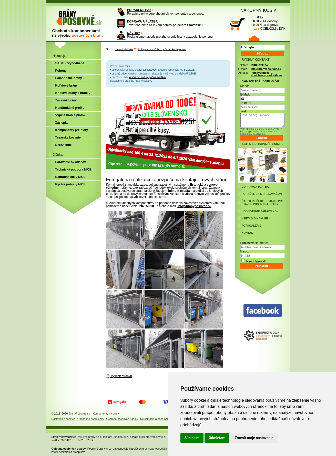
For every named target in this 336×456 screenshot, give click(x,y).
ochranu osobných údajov (160, 448)
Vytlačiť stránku (121, 376)
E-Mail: (245, 94)
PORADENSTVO (139, 10)
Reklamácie (147, 418)
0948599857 (120, 436)
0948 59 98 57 (259, 65)
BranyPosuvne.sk (79, 413)
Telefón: (245, 103)
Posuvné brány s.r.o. (89, 436)
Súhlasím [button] (192, 438)
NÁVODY (133, 33)
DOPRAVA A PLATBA (142, 21)
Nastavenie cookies (63, 418)
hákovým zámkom (168, 194)
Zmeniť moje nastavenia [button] (254, 438)
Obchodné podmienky (90, 418)
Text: (243, 111)
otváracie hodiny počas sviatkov (147, 77)
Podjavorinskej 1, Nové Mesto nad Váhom (266, 74)
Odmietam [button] (217, 438)
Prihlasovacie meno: (254, 243)
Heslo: (244, 251)
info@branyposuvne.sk (194, 206)
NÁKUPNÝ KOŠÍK (258, 10)
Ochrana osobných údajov (122, 418)
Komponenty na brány (106, 413)
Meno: (244, 86)
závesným (166, 184)
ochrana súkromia (268, 131)
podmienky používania (252, 133)
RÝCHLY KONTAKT (256, 59)
